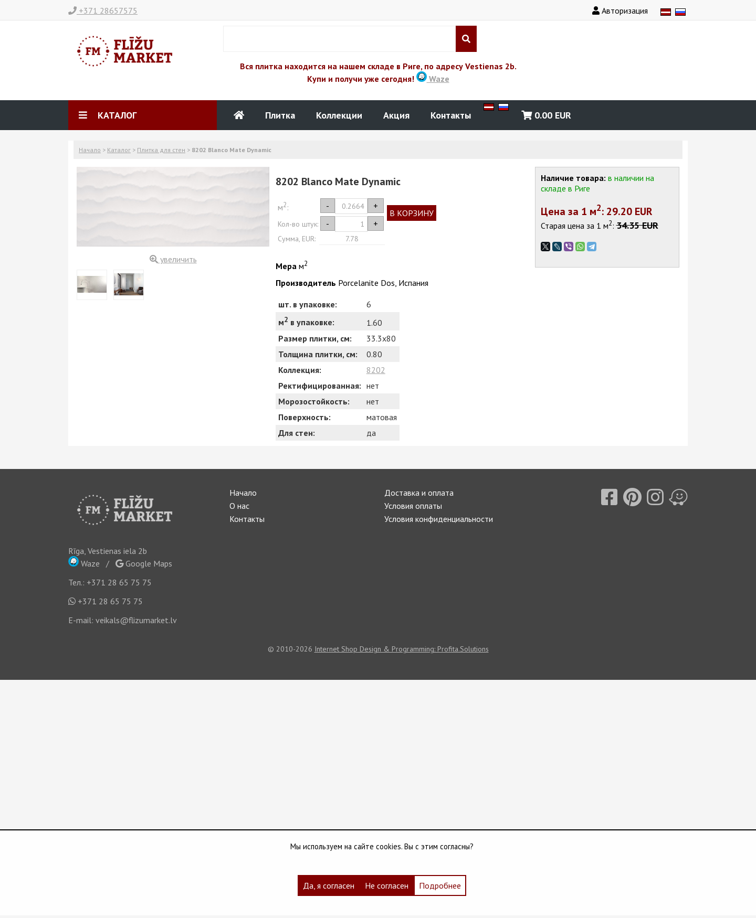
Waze (432, 78)
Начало (90, 150)
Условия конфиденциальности (438, 519)
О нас (239, 505)
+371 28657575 (103, 10)
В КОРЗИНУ (412, 213)
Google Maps (144, 563)
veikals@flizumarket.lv (136, 620)
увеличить (173, 259)
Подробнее (440, 885)
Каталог (119, 150)
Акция (396, 115)
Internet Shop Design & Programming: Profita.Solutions (401, 649)
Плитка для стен (161, 150)
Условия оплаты (413, 505)
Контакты (450, 115)
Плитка (280, 115)
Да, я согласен (328, 885)
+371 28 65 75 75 (119, 582)
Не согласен (386, 885)
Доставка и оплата (419, 492)
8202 (375, 370)
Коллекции (339, 115)
